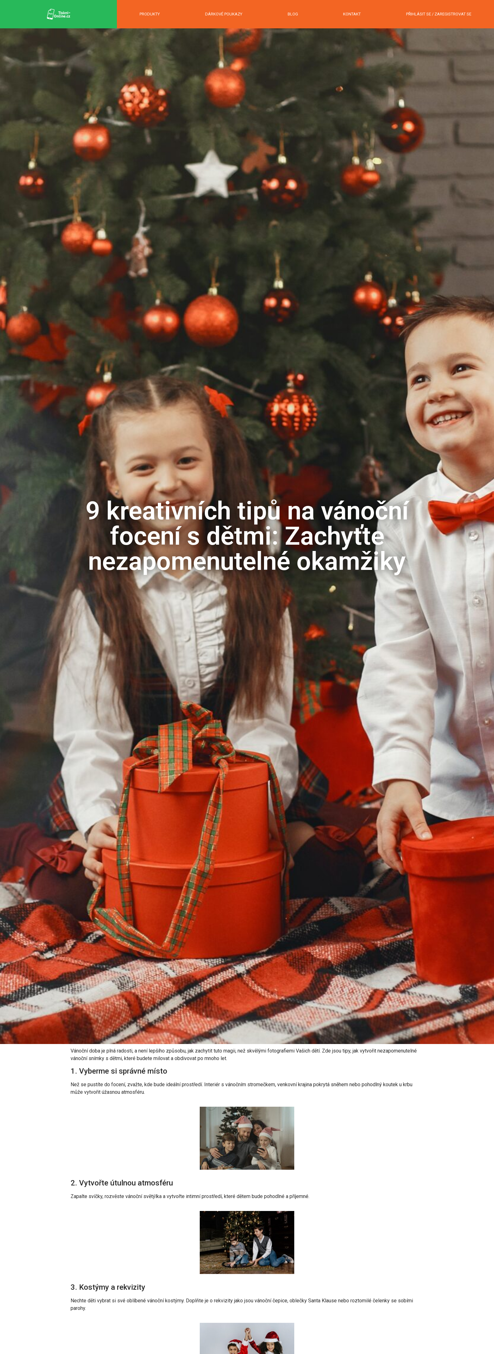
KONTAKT (352, 14)
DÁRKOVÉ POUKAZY (223, 14)
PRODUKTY (150, 14)
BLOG (293, 14)
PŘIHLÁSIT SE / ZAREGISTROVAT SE (438, 14)
